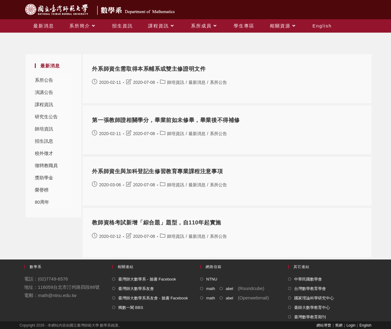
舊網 (338, 325)
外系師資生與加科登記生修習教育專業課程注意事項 (157, 171)
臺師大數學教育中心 (312, 307)
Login (350, 325)
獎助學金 (44, 177)
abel (229, 288)
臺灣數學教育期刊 (310, 317)
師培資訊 (44, 128)
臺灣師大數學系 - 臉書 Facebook (147, 279)
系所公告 (44, 80)
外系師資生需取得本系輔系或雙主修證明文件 (149, 69)
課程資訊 (44, 104)
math (210, 288)
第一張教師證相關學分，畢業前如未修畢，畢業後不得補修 (166, 120)
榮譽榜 (42, 189)
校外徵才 (44, 153)
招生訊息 (44, 141)
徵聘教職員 (46, 165)
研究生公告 (46, 116)
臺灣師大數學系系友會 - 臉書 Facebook (153, 298)
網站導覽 (323, 325)
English (365, 325)
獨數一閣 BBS (130, 307)
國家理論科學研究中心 (314, 298)
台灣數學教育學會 (310, 288)
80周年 (42, 202)
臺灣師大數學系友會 (136, 288)
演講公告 (44, 92)
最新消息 (197, 82)
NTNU (211, 279)
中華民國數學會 (308, 279)
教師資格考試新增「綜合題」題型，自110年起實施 (156, 223)
